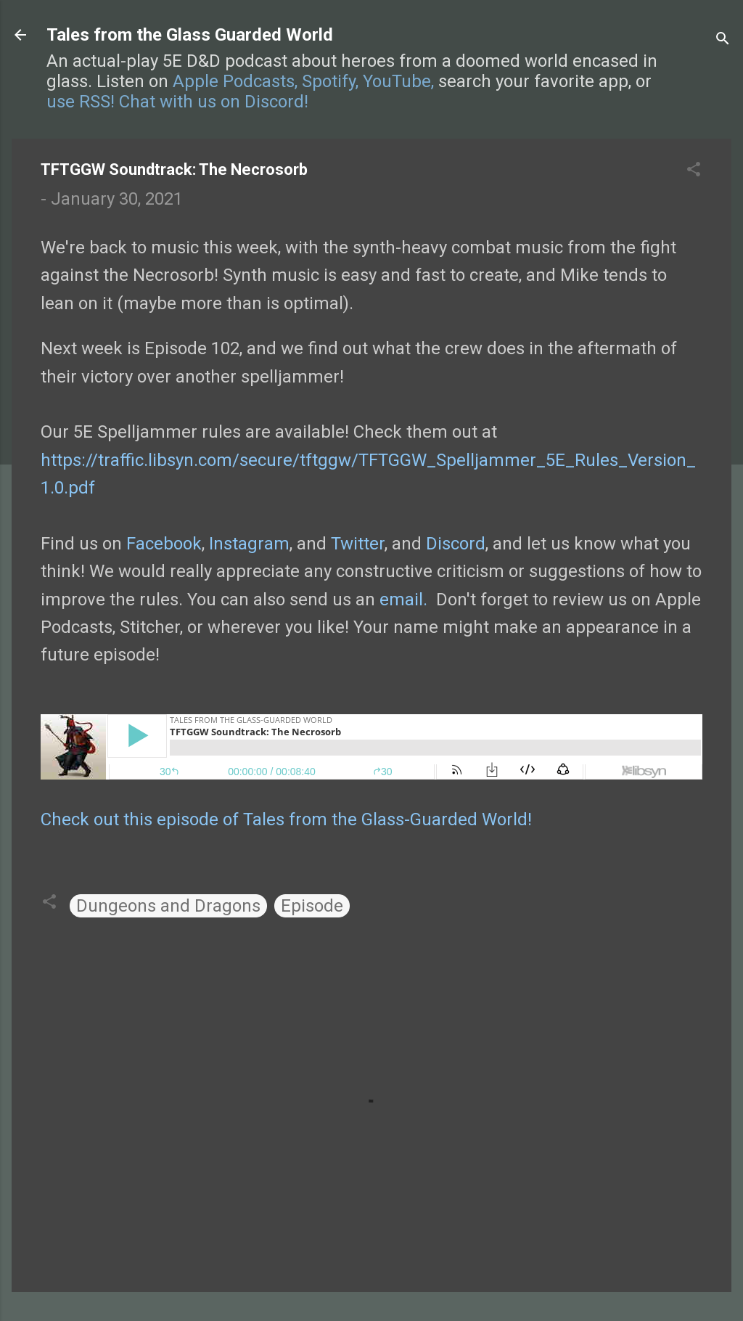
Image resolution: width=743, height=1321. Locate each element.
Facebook (164, 543)
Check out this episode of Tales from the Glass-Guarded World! (286, 819)
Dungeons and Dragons (168, 906)
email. (403, 599)
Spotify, (330, 81)
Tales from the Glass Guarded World (189, 35)
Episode (312, 906)
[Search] (722, 39)
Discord (455, 543)
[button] (693, 170)
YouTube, (398, 81)
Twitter (358, 543)
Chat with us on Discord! (213, 101)
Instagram (249, 543)
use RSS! (80, 101)
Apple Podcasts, (235, 81)
